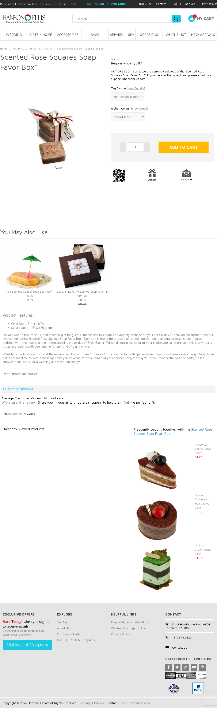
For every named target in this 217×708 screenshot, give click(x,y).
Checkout (189, 3)
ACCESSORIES (68, 34)
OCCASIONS (149, 34)
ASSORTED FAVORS (40, 48)
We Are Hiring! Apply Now (128, 628)
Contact (161, 3)
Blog (175, 3)
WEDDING (14, 34)
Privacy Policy (120, 634)
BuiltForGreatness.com (134, 703)
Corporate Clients (68, 634)
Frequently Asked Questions (130, 622)
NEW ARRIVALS (203, 34)
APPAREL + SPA (122, 34)
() (136, 88)
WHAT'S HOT (176, 34)
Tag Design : (128, 88)
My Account (209, 3)
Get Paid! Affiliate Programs (76, 640)
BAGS (95, 34)
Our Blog (63, 622)
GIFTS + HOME (40, 34)
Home (3, 48)
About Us (63, 628)
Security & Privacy (92, 703)
